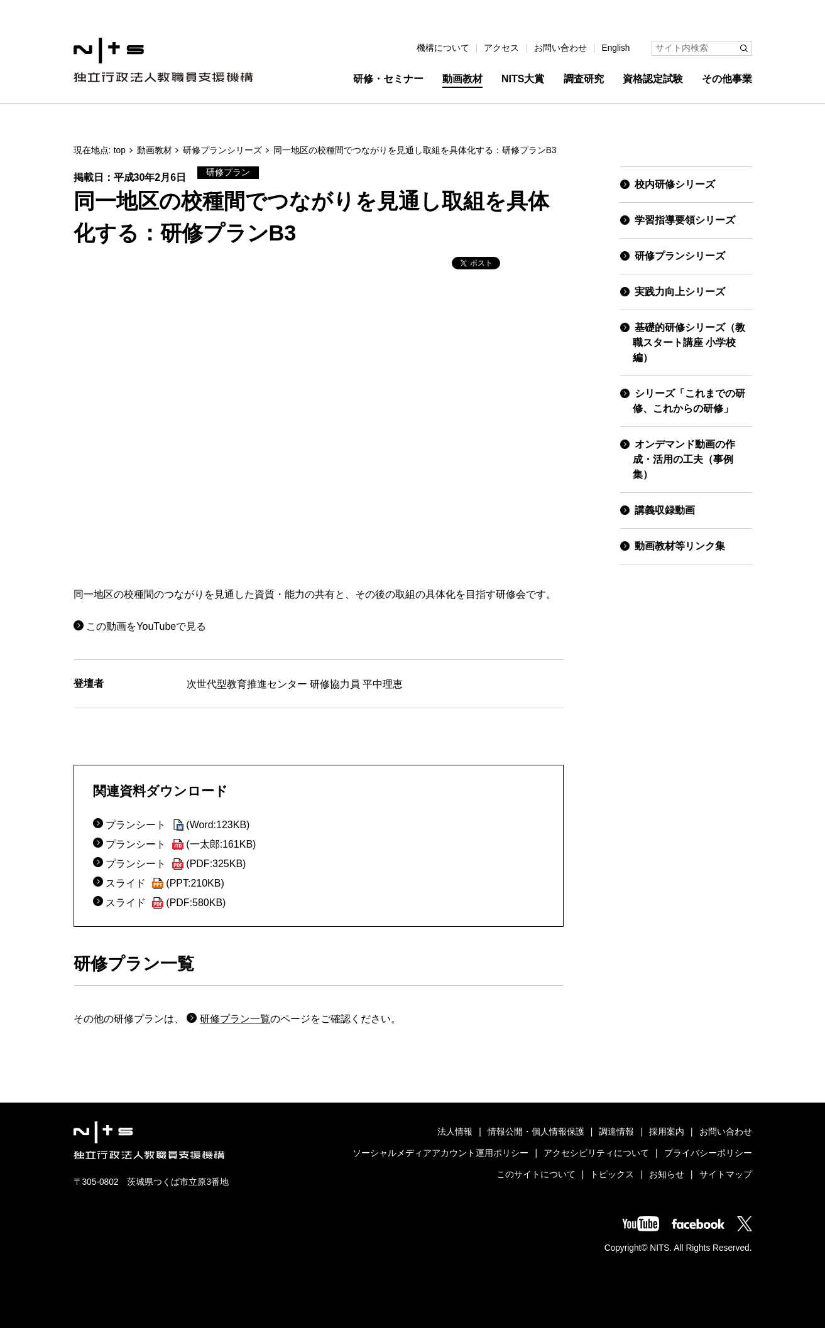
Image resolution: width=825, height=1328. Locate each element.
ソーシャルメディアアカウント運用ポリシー (440, 1153)
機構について (443, 48)
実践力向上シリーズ (680, 291)
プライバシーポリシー (708, 1153)
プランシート (177, 824)
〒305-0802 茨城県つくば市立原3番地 (151, 1182)
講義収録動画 (665, 510)
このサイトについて (536, 1174)
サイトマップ (725, 1174)
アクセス (501, 48)
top (120, 150)
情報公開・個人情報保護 (536, 1131)
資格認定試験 (653, 78)
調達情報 (616, 1131)
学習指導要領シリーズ (685, 220)
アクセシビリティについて (596, 1153)
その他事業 (727, 78)
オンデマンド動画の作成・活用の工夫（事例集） (684, 459)
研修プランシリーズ (222, 150)
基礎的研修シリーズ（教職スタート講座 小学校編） (689, 342)
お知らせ (666, 1174)
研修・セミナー (388, 78)
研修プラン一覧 (235, 1018)
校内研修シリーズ (675, 184)
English (616, 48)
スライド (165, 883)
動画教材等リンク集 (680, 546)
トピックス (612, 1174)
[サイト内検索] (702, 48)
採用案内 (666, 1131)
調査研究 (584, 78)
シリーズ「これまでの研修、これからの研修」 (689, 401)
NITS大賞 (522, 78)
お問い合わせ (560, 48)
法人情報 (455, 1131)
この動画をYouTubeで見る (146, 626)
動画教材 (462, 78)
